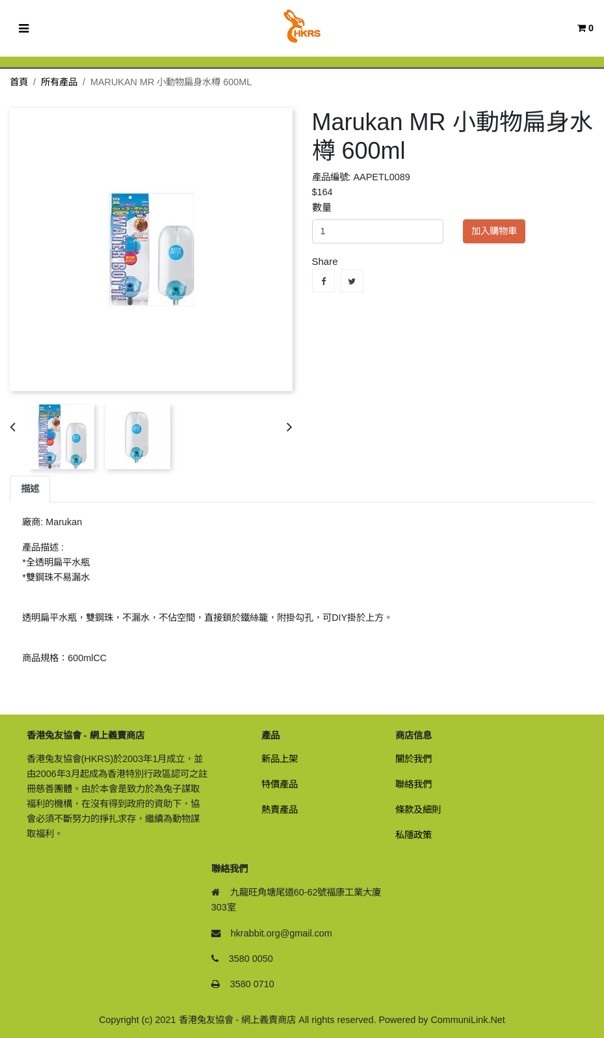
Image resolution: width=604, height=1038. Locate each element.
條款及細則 (418, 809)
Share (323, 280)
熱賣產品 (279, 809)
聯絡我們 (413, 784)
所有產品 (59, 82)
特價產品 (279, 784)
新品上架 (279, 759)
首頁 (19, 82)
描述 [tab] (30, 489)
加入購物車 (494, 231)
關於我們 (413, 759)
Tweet (352, 280)
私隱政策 (413, 835)
